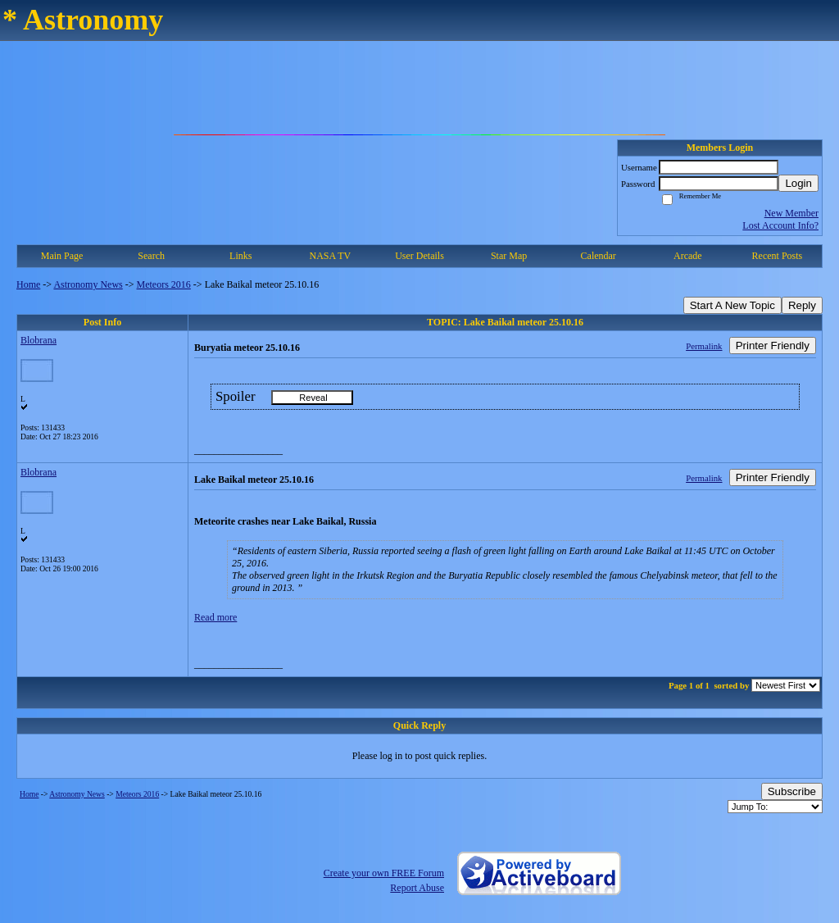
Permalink (704, 346)
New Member (791, 213)
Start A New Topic (732, 305)
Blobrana (38, 340)
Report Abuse (417, 887)
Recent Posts (777, 255)
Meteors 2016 (164, 284)
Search (151, 255)
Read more (215, 617)
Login (798, 183)
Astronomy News (87, 284)
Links (240, 255)
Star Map (509, 255)
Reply (802, 305)
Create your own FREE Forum (384, 873)
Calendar (598, 255)
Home (28, 284)
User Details (419, 255)
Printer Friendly (773, 345)
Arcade (687, 255)
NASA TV (330, 255)
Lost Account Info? (780, 225)
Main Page (62, 255)
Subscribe (792, 791)
